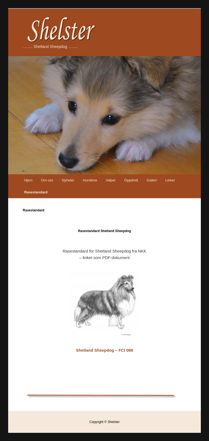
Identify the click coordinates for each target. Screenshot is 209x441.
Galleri (152, 180)
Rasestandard (36, 192)
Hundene (90, 180)
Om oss (47, 180)
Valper (111, 180)
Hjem (28, 180)
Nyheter (68, 180)
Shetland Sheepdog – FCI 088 (104, 350)
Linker (170, 180)
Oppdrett (131, 180)
